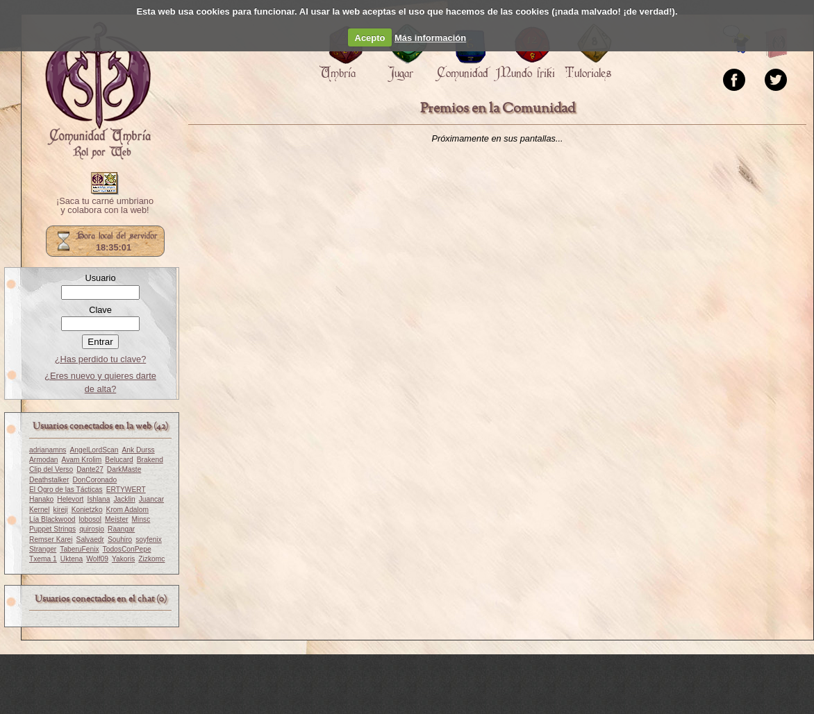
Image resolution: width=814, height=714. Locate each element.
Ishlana (98, 499)
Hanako (41, 499)
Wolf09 (97, 559)
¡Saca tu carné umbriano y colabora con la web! (104, 206)
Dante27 (89, 469)
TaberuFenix (79, 549)
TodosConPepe (127, 549)
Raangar (121, 529)
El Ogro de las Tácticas (66, 489)
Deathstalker (49, 480)
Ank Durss (138, 450)
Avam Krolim (82, 460)
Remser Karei (51, 539)
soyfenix (148, 539)
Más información (430, 38)
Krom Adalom (127, 509)
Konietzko (87, 509)
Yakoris (123, 559)
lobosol (90, 519)
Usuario (100, 278)
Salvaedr (90, 539)
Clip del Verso (51, 469)
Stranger (42, 549)
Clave (100, 310)
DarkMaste (124, 469)
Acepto (370, 38)
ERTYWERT (126, 489)
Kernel (39, 509)
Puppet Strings (52, 529)
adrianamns (47, 450)
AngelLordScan (93, 450)
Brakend (150, 460)
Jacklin (124, 499)
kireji (60, 509)
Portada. (98, 91)
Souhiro (120, 539)
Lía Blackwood (52, 519)
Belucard (119, 460)
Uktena (71, 559)
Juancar (151, 499)
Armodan (43, 460)
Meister (116, 519)
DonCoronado (94, 480)
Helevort (70, 499)
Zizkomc (151, 559)
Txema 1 (43, 559)
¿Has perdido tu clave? (101, 359)
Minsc (141, 519)
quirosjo (91, 529)
